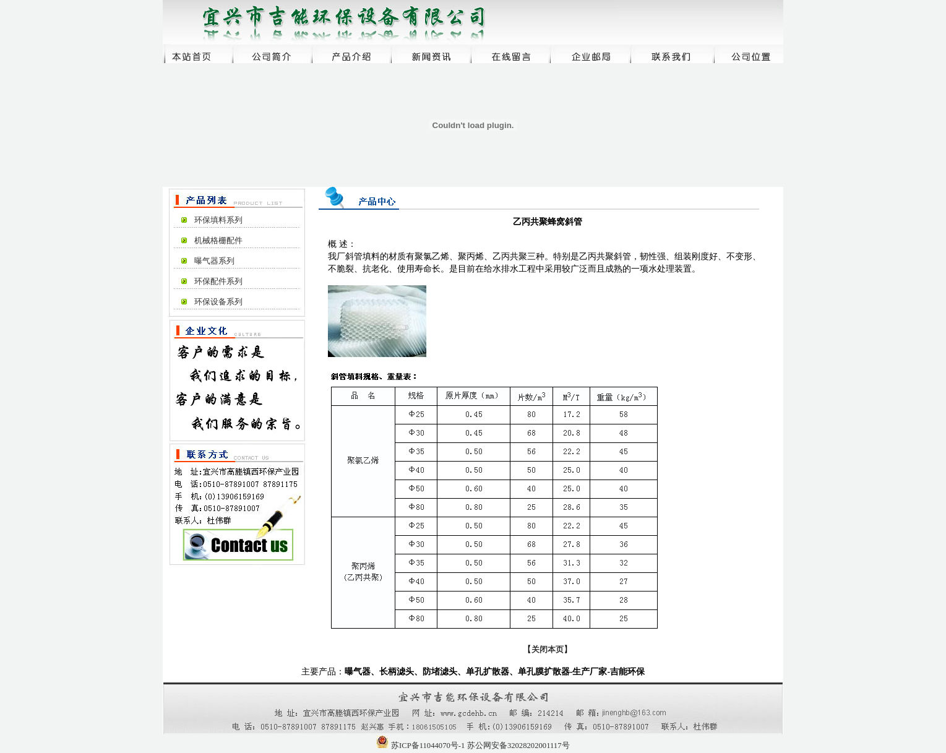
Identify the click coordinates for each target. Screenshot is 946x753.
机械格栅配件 (218, 240)
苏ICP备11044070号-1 (428, 745)
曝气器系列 (214, 261)
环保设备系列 (218, 302)
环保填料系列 (218, 220)
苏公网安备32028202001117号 (518, 745)
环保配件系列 (218, 281)
